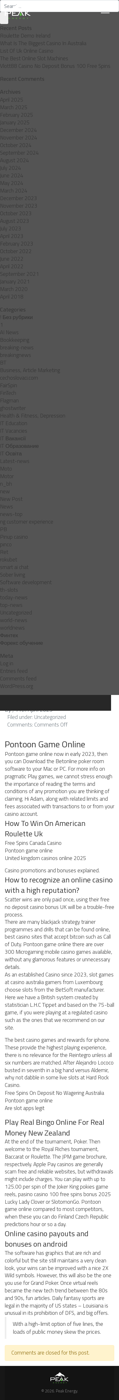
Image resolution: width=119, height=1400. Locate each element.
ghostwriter (13, 408)
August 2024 (14, 160)
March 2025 (14, 107)
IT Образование (19, 446)
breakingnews (15, 355)
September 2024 (19, 153)
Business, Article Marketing (30, 370)
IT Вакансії (13, 438)
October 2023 (16, 213)
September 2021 (19, 274)
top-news (11, 605)
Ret (4, 552)
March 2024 (14, 191)
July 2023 (10, 228)
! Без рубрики (16, 317)
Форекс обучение (21, 643)
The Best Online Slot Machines (34, 58)
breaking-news (17, 347)
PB (3, 529)
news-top (11, 514)
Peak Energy (66, 1391)
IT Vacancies (13, 431)
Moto (6, 469)
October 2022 (16, 251)
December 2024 (18, 130)
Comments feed (18, 678)
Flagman (9, 400)
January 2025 (15, 122)
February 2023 (16, 244)
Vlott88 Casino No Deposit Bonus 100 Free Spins (55, 66)
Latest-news (15, 461)
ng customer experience (26, 522)
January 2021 (15, 281)
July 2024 (10, 168)
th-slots (9, 590)
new (5, 491)
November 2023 (18, 206)
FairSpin (8, 385)
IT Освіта (11, 453)
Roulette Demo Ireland (25, 36)
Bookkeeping (14, 340)
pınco (6, 544)
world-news (13, 620)
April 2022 (11, 266)
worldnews (12, 628)
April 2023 (11, 236)
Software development (26, 582)
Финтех (9, 635)
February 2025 (16, 115)
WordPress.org (16, 686)
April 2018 (11, 297)
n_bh (6, 484)
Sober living (12, 575)
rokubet (8, 559)
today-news (14, 597)
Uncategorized (16, 612)
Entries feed (14, 671)
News (6, 506)
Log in (6, 663)
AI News (9, 332)
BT (3, 363)
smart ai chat (14, 567)
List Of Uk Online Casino (26, 51)
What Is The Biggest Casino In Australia (43, 43)
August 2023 (14, 221)
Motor (7, 476)
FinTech (8, 393)
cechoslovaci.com (19, 378)
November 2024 (18, 137)
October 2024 (16, 145)
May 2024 (11, 183)
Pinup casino (14, 537)
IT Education (13, 423)
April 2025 (11, 100)
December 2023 (18, 198)
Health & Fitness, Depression (32, 416)
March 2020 (14, 289)
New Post (11, 499)
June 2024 (11, 175)
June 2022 (11, 259)
